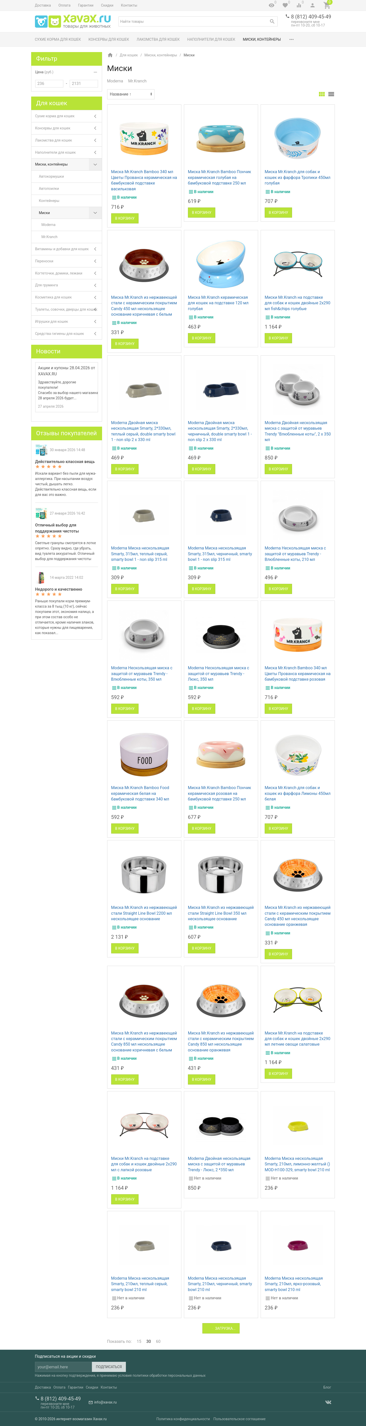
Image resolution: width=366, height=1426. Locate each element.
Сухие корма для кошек (58, 39)
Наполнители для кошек (211, 39)
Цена (44, 72)
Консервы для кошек (108, 39)
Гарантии (85, 5)
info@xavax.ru (105, 1402)
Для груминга (68, 285)
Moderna (115, 81)
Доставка (43, 5)
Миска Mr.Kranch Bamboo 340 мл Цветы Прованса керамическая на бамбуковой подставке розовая (298, 673)
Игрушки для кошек (68, 322)
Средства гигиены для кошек (68, 334)
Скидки (107, 5)
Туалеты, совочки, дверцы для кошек (68, 309)
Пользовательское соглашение (239, 1419)
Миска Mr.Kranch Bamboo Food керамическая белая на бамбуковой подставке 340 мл (140, 793)
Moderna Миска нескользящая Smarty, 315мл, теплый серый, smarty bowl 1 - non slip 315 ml (140, 554)
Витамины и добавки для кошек (68, 249)
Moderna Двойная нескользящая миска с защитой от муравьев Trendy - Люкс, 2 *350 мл (219, 1164)
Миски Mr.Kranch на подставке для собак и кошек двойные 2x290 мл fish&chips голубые (297, 303)
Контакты (129, 5)
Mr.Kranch (137, 81)
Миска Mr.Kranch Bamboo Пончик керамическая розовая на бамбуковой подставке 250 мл (219, 793)
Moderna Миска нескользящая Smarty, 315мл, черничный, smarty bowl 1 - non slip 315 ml (220, 554)
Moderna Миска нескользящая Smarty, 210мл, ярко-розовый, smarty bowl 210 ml (294, 1284)
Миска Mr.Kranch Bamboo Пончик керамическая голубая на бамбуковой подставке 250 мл (219, 177)
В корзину (125, 218)
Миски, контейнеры (262, 39)
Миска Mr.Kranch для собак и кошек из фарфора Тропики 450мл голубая (298, 177)
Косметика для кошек (68, 297)
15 (139, 1341)
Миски (70, 213)
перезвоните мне (305, 22)
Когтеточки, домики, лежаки (68, 273)
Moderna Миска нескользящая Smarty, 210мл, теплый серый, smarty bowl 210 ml (140, 1284)
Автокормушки (51, 176)
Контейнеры (49, 201)
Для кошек (129, 55)
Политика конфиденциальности (183, 1419)
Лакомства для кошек (158, 39)
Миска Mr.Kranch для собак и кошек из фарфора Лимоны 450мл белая (298, 793)
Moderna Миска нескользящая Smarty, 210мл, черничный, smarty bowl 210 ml (220, 1284)
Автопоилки (49, 189)
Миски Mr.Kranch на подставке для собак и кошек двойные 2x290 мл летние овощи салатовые (297, 1039)
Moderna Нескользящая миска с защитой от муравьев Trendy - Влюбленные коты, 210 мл (295, 554)
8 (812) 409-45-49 (311, 17)
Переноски (68, 261)
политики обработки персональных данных (168, 1375)
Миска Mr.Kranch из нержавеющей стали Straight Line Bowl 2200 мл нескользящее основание (144, 913)
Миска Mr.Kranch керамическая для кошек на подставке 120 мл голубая (218, 303)
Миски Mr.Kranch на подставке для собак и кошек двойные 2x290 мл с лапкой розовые (144, 1164)
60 (158, 1341)
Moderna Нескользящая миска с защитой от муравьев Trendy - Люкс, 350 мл (218, 673)
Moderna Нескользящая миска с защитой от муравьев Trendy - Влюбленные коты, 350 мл (141, 673)
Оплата (65, 5)
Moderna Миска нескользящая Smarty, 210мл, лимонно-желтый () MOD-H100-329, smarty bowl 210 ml (297, 1164)
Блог (327, 1387)
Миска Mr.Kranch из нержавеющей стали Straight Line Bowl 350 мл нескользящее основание (221, 913)
